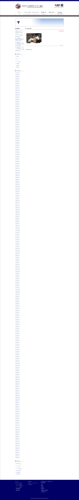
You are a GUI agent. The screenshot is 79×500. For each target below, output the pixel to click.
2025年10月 (17, 74)
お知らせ (17, 56)
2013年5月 (16, 317)
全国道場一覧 (18, 490)
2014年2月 (16, 305)
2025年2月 (16, 87)
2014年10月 (17, 292)
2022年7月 (16, 142)
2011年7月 (16, 351)
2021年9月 (16, 156)
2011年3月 (16, 356)
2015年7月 (16, 276)
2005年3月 (16, 452)
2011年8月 (16, 349)
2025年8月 (16, 78)
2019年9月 (16, 191)
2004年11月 (17, 454)
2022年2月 (16, 149)
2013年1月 (16, 324)
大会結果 (17, 65)
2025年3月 (16, 85)
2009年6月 (16, 388)
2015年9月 (16, 273)
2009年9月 (16, 383)
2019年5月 (16, 198)
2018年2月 (16, 225)
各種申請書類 (18, 488)
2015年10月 (17, 271)
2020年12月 (17, 170)
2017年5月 (16, 239)
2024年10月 (17, 94)
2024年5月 (16, 103)
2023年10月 (17, 115)
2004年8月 (16, 457)
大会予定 (17, 63)
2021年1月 (16, 168)
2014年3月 (16, 303)
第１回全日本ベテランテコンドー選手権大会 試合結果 (19, 44)
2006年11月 (17, 429)
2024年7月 (16, 99)
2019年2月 (16, 204)
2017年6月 (16, 237)
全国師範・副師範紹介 (44, 490)
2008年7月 (16, 402)
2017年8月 (16, 234)
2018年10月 (17, 211)
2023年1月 (16, 131)
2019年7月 (16, 195)
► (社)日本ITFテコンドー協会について (47, 481)
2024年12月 (17, 90)
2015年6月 (16, 278)
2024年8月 (16, 97)
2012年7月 (16, 333)
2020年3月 (16, 181)
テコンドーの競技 (18, 484)
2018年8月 (16, 214)
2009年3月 (16, 393)
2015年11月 (17, 269)
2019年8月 (16, 193)
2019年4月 (16, 200)
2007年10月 (17, 411)
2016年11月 (17, 250)
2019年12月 (17, 186)
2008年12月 (17, 395)
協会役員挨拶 (43, 482)
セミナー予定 (18, 468)
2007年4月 (16, 420)
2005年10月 (17, 443)
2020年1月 (16, 184)
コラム (17, 60)
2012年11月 (17, 328)
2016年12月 (17, 248)
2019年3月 (16, 202)
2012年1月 (16, 342)
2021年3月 (16, 165)
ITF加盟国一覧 (43, 491)
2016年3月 (16, 262)
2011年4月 (16, 354)
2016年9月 (16, 253)
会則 (41, 484)
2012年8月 (16, 331)
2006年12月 (17, 427)
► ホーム (16, 481)
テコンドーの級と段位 (19, 485)
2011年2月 (16, 358)
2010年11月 (17, 363)
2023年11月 (17, 113)
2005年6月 (16, 448)
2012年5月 (16, 335)
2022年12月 (17, 133)
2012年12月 (17, 326)
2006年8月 (16, 432)
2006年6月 (16, 434)
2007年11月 (17, 409)
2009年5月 (16, 390)
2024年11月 (17, 92)
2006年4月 (16, 438)
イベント (17, 58)
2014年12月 (17, 289)
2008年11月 (17, 397)
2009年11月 (17, 379)
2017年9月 (16, 232)
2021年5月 (16, 161)
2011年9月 (16, 347)
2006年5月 (16, 436)
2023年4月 (16, 126)
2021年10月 (17, 154)
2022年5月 (16, 145)
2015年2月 (16, 285)
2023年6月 (16, 122)
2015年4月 (16, 282)
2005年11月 (17, 441)
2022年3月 (16, 147)
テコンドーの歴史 (18, 487)
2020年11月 (17, 172)
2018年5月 (16, 220)
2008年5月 (16, 404)
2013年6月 (16, 315)
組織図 (42, 485)
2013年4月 (16, 319)
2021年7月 (16, 159)
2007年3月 (16, 422)
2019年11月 (17, 188)
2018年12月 (17, 207)
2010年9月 (16, 367)
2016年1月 (16, 266)
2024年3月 (16, 106)
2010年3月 (16, 376)
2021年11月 (17, 152)
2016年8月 (16, 255)
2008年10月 (17, 399)
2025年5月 (16, 81)
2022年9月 (16, 138)
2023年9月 (16, 117)
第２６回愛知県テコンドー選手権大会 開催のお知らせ (19, 39)
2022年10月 (17, 136)
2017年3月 (16, 243)
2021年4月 (16, 163)
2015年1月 (16, 287)
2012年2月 (16, 340)
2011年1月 (16, 360)
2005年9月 (16, 445)
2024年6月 (16, 101)
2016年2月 (16, 264)
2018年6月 (16, 218)
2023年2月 (16, 129)
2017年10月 (17, 230)
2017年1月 (16, 246)
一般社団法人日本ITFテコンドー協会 (27, 4)
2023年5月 (16, 124)
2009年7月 (16, 386)
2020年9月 (16, 175)
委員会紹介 (43, 488)
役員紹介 (42, 487)
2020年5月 (16, 177)
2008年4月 (16, 406)
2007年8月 (16, 415)
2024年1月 (16, 110)
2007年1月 (16, 425)
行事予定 (17, 67)
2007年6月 (16, 418)
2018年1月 (16, 227)
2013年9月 (16, 312)
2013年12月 (17, 308)
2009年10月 (17, 381)
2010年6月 (16, 372)
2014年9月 (16, 294)
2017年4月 (16, 241)
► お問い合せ (30, 484)
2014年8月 (16, 296)
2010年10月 (17, 365)
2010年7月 (16, 370)
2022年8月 (16, 140)
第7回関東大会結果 (29, 49)
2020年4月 (16, 179)
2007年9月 (16, 413)
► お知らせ (30, 481)
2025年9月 (16, 76)
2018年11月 (17, 209)
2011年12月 (17, 344)
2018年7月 (16, 216)
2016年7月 (16, 257)
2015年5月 (16, 280)
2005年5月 (16, 450)
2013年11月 (17, 310)
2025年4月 (16, 83)
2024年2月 (16, 108)
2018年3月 (16, 223)
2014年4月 (16, 301)
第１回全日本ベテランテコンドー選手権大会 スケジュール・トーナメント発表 (19, 48)
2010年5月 (16, 374)
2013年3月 (16, 321)
